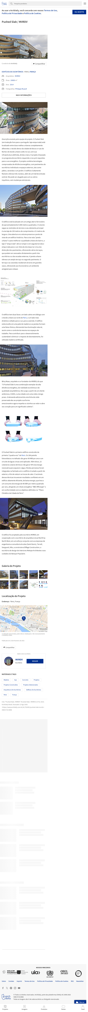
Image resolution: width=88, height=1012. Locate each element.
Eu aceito (79, 12)
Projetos (36, 680)
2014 (12, 84)
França (33, 72)
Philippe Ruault (21, 89)
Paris (25, 318)
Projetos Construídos (11, 685)
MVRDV (17, 76)
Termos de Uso (50, 10)
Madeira (6, 680)
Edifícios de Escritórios (33, 690)
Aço (15, 680)
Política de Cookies (32, 13)
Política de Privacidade (12, 13)
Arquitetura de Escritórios (12, 690)
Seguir (35, 661)
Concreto (25, 680)
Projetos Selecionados (30, 685)
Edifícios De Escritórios (12, 72)
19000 (12, 80)
